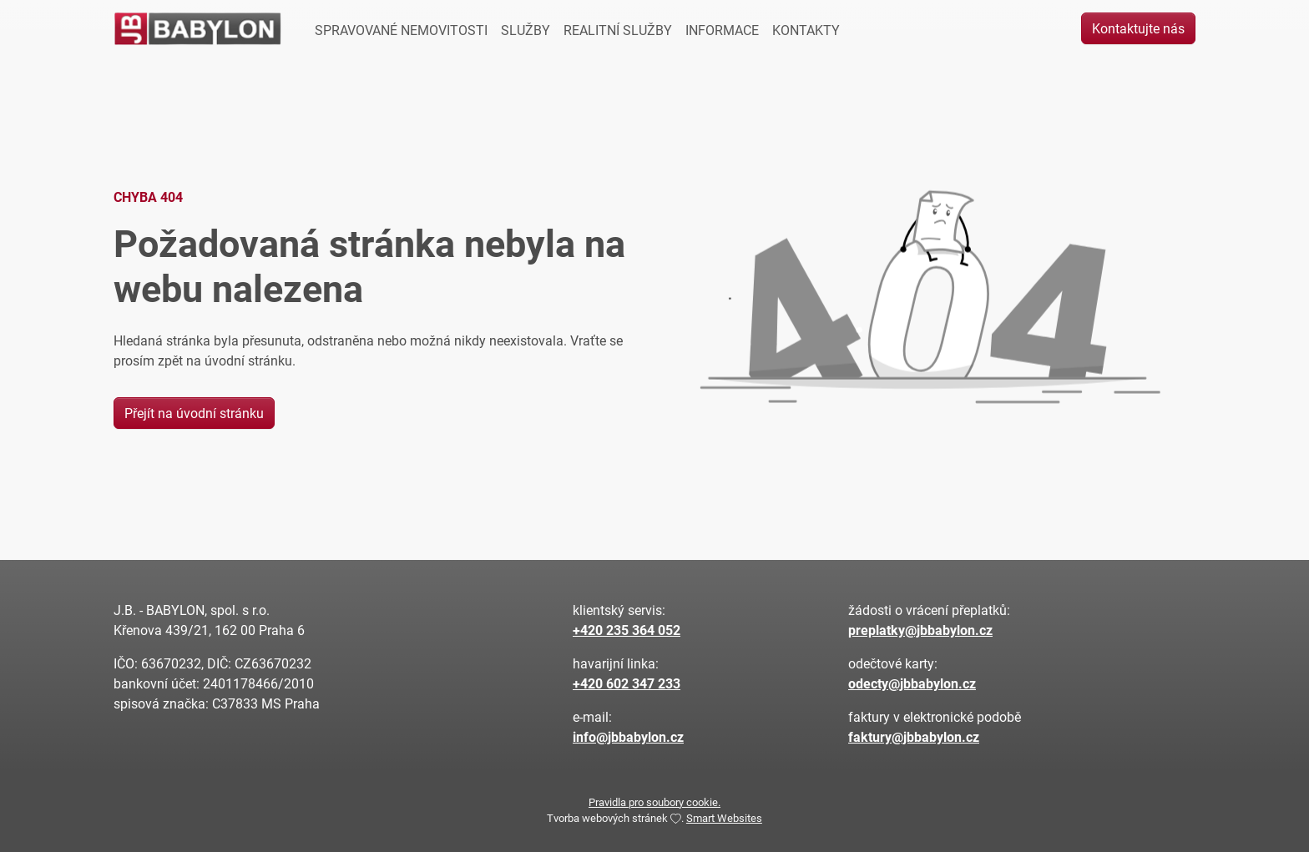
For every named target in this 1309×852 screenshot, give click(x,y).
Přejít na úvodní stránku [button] (194, 412)
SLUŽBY (525, 29)
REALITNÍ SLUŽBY (618, 29)
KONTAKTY (806, 29)
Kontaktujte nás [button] (1138, 28)
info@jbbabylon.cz (628, 736)
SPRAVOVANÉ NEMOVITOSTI (401, 29)
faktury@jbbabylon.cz (913, 736)
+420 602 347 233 (626, 683)
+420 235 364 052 (626, 629)
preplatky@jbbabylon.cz (920, 629)
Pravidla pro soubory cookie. (654, 801)
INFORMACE (722, 29)
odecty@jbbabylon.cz (912, 683)
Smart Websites (724, 817)
